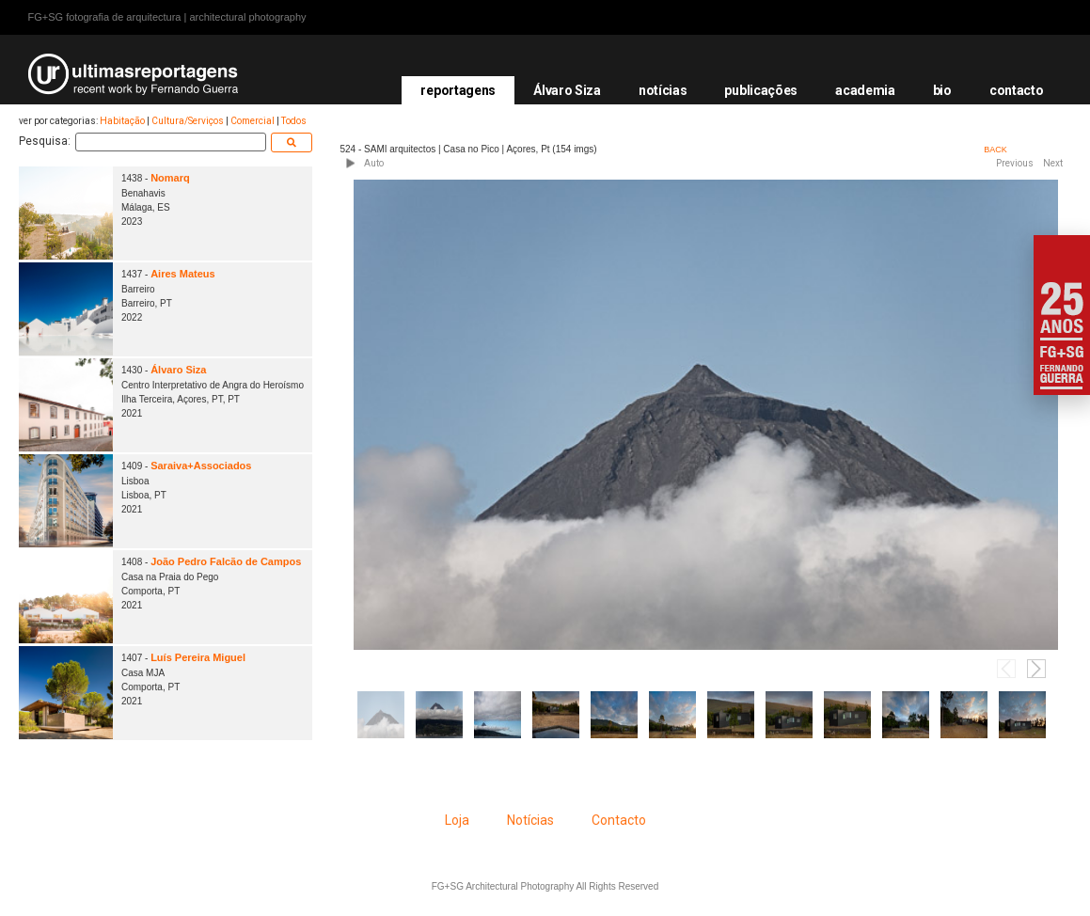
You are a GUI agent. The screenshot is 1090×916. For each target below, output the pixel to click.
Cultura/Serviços (187, 121)
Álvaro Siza (567, 90)
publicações (761, 90)
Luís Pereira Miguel (197, 657)
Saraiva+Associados (200, 465)
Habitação (122, 121)
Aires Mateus (182, 273)
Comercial (252, 121)
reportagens (458, 90)
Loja (457, 820)
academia (865, 90)
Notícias (530, 820)
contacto (1016, 90)
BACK (995, 149)
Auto (374, 163)
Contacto (619, 820)
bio (942, 90)
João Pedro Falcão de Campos (225, 561)
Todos (294, 121)
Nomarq (170, 177)
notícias (663, 90)
